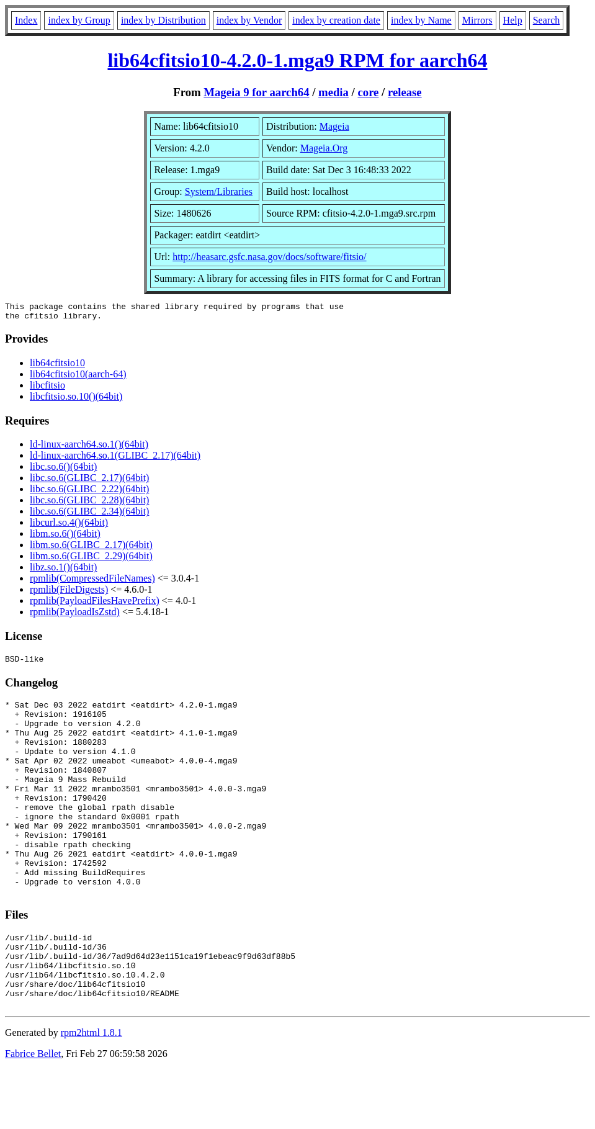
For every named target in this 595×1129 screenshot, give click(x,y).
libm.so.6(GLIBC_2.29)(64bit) (91, 559)
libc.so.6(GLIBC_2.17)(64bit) (89, 481)
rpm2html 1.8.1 (91, 1092)
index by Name (421, 20)
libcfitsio (47, 389)
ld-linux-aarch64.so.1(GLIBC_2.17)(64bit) (115, 459)
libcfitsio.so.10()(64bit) (76, 400)
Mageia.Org (324, 148)
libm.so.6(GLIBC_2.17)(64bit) (91, 548)
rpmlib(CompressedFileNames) (92, 582)
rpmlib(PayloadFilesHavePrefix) (94, 604)
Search (546, 20)
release (405, 92)
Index (26, 20)
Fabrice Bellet (33, 1113)
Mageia (334, 126)
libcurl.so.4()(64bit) (69, 526)
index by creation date (336, 20)
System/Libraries (219, 191)
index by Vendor (249, 20)
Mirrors (477, 20)
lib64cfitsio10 (57, 366)
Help (512, 20)
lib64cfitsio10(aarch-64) (78, 377)
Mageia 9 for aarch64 (256, 92)
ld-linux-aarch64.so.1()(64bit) (89, 448)
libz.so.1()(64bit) (63, 570)
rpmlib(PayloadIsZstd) (75, 615)
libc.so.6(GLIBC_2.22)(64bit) (89, 492)
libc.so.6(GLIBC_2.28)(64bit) (89, 503)
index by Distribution (163, 20)
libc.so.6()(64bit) (63, 470)
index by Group (79, 20)
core (367, 92)
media (333, 92)
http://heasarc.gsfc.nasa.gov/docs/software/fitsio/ (269, 256)
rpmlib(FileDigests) (69, 593)
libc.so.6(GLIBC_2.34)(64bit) (89, 515)
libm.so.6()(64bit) (65, 537)
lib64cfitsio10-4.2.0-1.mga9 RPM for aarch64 (297, 60)
